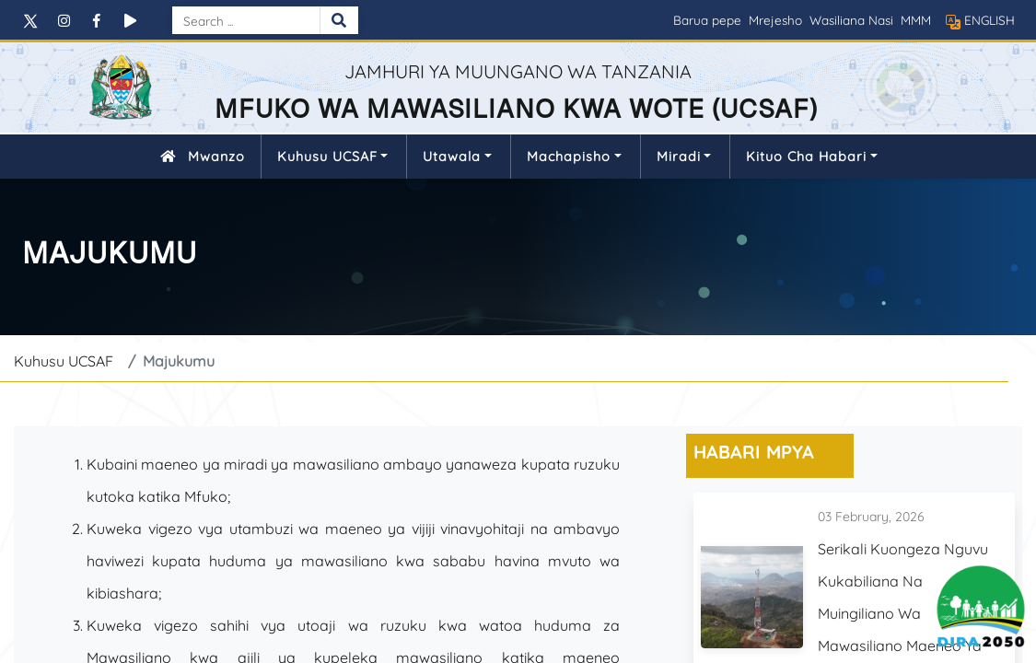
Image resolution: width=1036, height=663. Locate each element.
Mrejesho (775, 20)
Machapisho (569, 156)
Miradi (679, 156)
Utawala (452, 156)
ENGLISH (989, 20)
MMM (916, 20)
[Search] (246, 20)
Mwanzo (199, 156)
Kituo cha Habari (806, 156)
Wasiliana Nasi (851, 20)
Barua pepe (707, 20)
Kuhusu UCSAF (327, 156)
